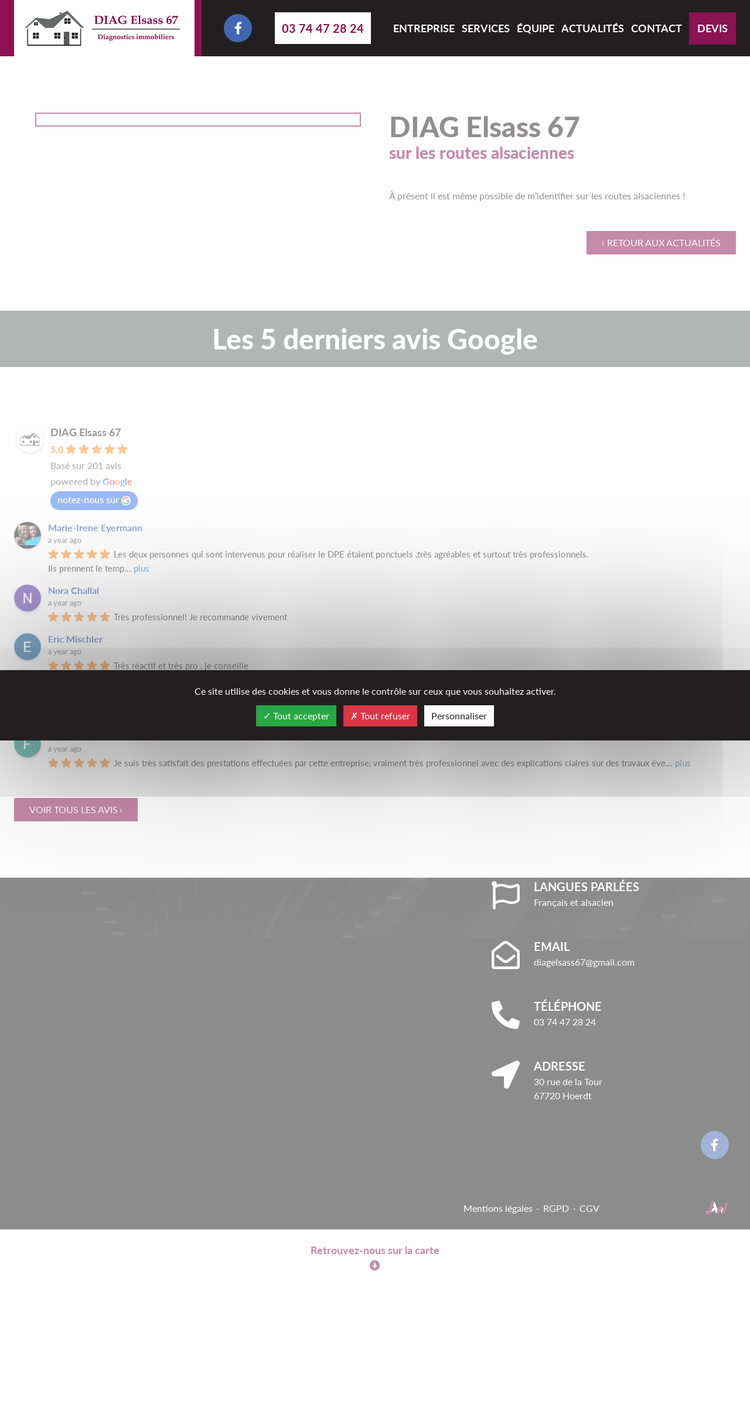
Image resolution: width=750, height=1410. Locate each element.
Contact (656, 28)
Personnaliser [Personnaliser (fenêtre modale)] (459, 715)
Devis (712, 28)
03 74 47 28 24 (323, 28)
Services (486, 28)
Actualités (592, 28)
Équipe (535, 28)
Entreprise (424, 28)
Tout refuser (380, 715)
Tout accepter (296, 715)
